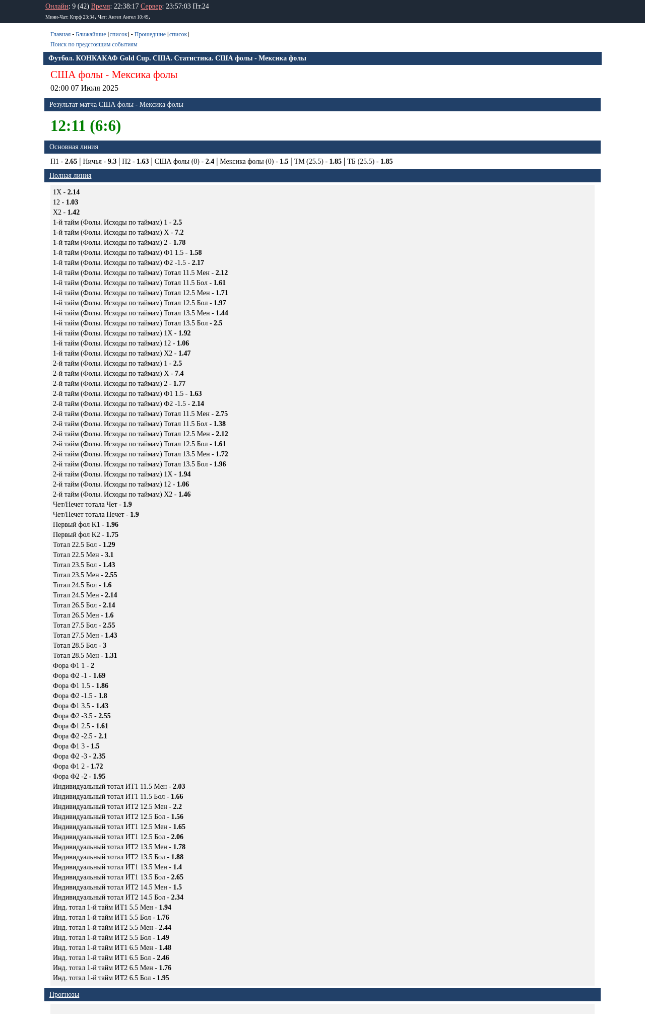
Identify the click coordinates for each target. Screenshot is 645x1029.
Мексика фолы (145, 74)
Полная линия (70, 175)
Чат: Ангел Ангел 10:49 (123, 17)
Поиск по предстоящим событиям (94, 44)
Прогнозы (64, 994)
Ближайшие (91, 34)
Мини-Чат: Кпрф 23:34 (69, 17)
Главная (60, 34)
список (118, 34)
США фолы (76, 74)
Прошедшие (150, 34)
